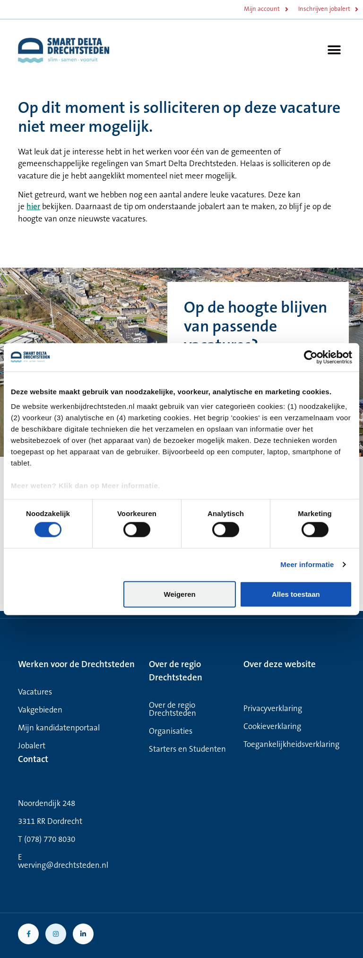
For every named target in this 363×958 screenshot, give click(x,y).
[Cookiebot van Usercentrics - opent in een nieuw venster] (310, 357)
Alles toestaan (296, 594)
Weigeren (180, 594)
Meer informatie (307, 564)
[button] (334, 50)
